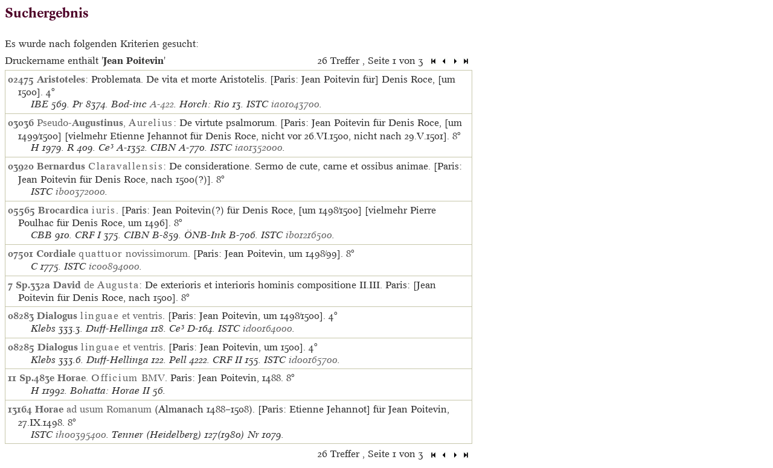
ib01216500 (309, 235)
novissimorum (112, 253)
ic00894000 (114, 266)
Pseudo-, (105, 122)
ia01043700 (295, 104)
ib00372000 (80, 191)
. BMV (111, 378)
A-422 (162, 104)
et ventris (99, 315)
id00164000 (267, 328)
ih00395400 (81, 434)
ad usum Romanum (93, 409)
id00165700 (313, 359)
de (96, 285)
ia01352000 (259, 147)
